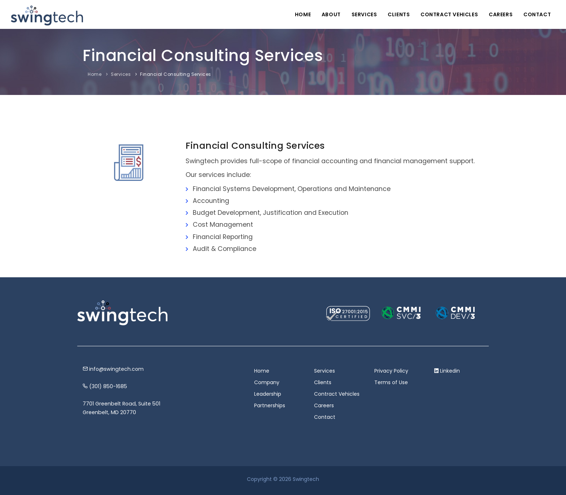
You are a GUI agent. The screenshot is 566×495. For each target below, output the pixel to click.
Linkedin (450, 370)
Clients (398, 14)
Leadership (267, 394)
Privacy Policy (391, 370)
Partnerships (269, 405)
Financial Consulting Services (175, 74)
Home (302, 14)
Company (266, 382)
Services (363, 14)
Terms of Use (391, 382)
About (330, 14)
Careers (501, 14)
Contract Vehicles (449, 14)
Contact (537, 14)
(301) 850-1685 (105, 386)
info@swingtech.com (113, 369)
